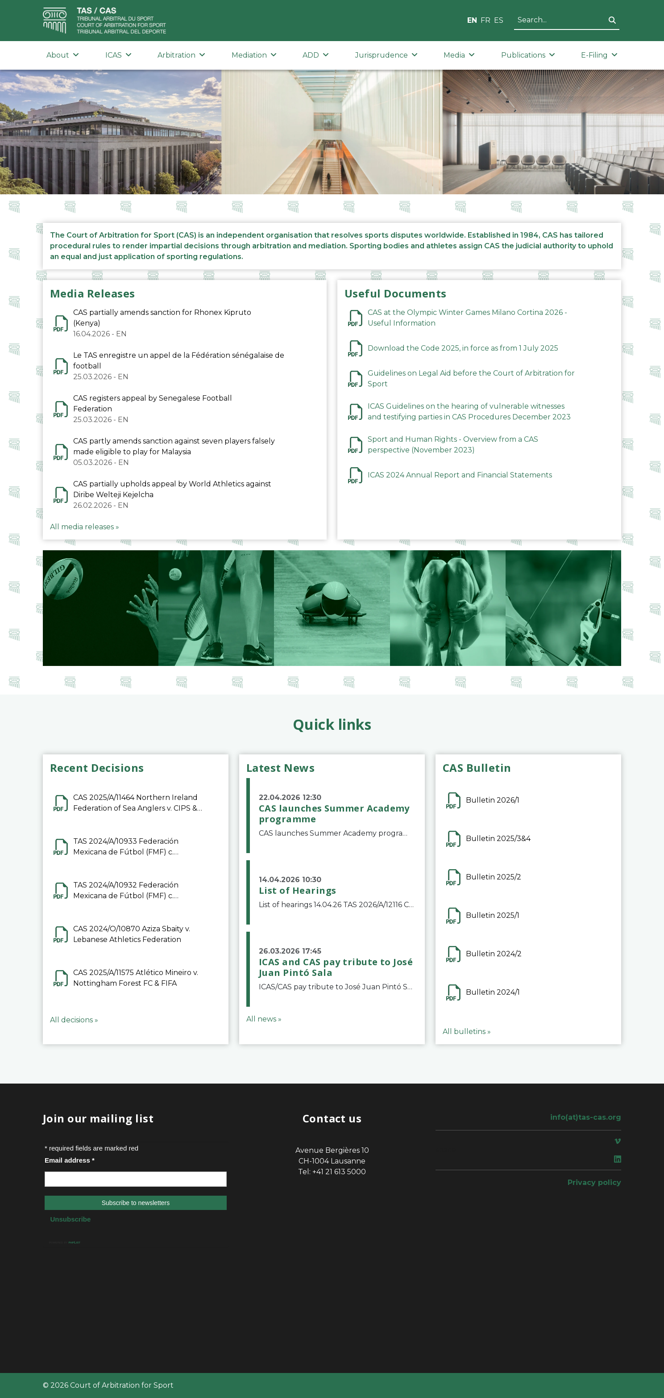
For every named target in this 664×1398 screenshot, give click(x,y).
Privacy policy (594, 1182)
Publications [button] (528, 55)
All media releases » (84, 527)
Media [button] (459, 55)
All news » (264, 1019)
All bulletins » (467, 1031)
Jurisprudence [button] (386, 55)
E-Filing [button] (599, 55)
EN (472, 20)
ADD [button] (316, 55)
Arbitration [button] (181, 55)
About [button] (62, 55)
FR (485, 20)
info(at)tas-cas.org (585, 1117)
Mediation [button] (254, 55)
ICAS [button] (118, 55)
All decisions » (74, 1020)
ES (498, 20)
